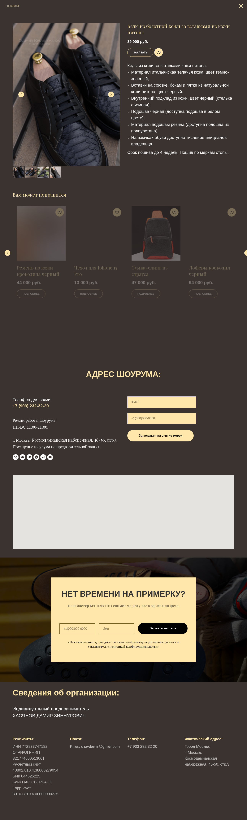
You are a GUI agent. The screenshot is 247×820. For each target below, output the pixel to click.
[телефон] (16, 457)
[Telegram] (29, 457)
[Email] (22, 457)
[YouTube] (50, 457)
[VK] (43, 457)
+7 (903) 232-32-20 (31, 405)
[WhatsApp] (36, 457)
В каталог (13, 5)
